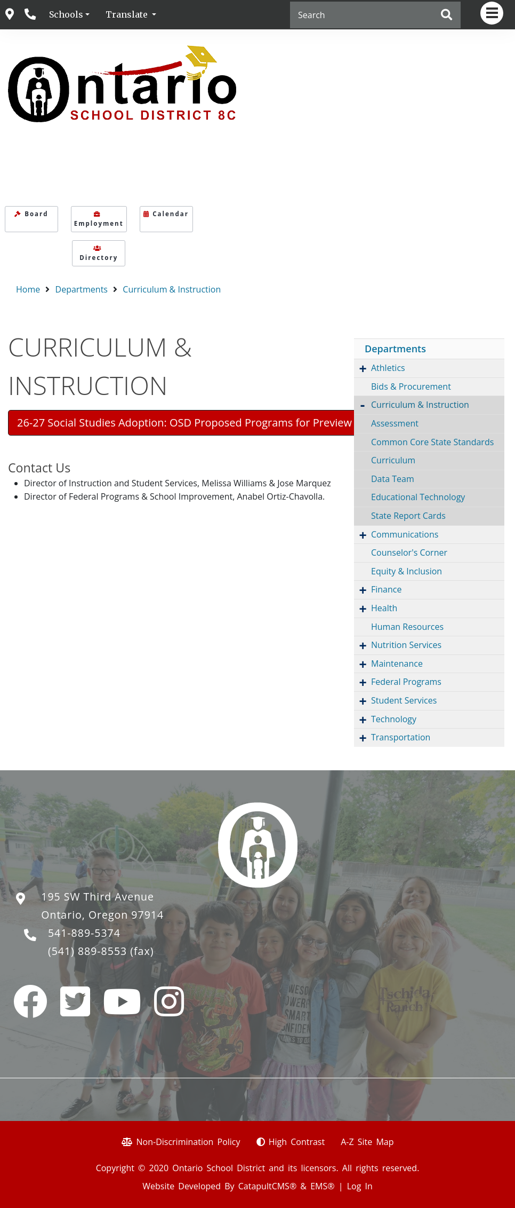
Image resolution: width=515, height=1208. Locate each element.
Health (384, 608)
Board (31, 214)
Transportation (400, 737)
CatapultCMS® (267, 1186)
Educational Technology (418, 497)
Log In (360, 1186)
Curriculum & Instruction (172, 289)
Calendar (166, 214)
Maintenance (397, 663)
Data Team (392, 479)
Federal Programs (406, 682)
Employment (99, 219)
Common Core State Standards (432, 442)
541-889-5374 (84, 933)
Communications (404, 534)
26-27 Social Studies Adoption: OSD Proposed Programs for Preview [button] (184, 422)
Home (28, 289)
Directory (98, 254)
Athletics (388, 368)
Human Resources (407, 627)
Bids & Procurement (411, 386)
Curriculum (393, 460)
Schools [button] (66, 14)
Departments (81, 289)
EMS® (322, 1186)
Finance (386, 589)
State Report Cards (408, 516)
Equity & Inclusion (406, 571)
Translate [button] (128, 14)
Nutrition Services (406, 645)
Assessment (395, 423)
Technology (393, 719)
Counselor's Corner (409, 552)
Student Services (404, 700)
